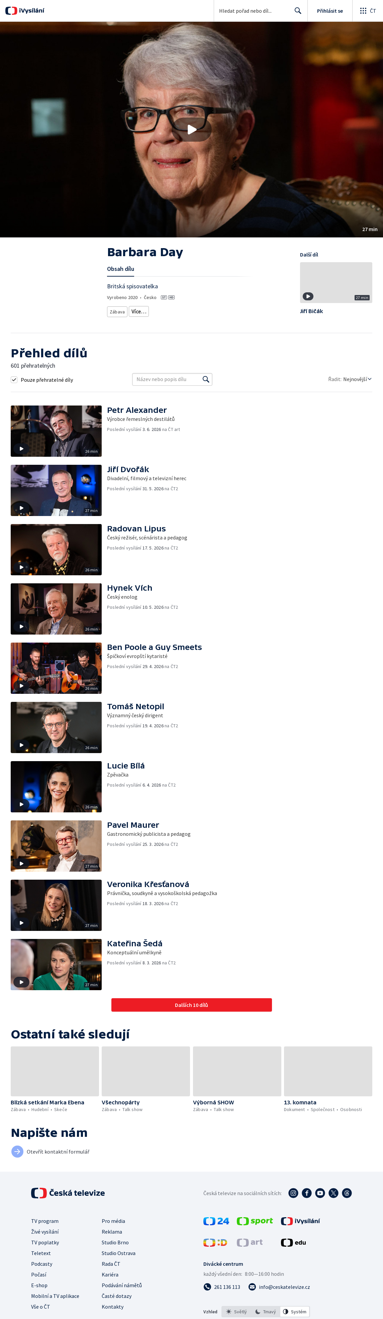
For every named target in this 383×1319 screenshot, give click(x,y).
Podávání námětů (122, 1285)
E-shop (39, 1285)
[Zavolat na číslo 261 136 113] (221, 1287)
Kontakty (112, 1306)
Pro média (113, 1221)
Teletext (41, 1253)
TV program (45, 1221)
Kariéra (110, 1274)
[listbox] (265, 1311)
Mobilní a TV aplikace (55, 1296)
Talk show (142, 310)
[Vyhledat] (206, 379)
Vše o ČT (40, 1306)
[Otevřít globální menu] (367, 10)
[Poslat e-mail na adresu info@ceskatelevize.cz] (279, 1287)
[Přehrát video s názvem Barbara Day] (192, 130)
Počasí (38, 1274)
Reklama (112, 1231)
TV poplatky (45, 1242)
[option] (236, 1312)
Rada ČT (111, 1263)
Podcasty (41, 1263)
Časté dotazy (116, 1296)
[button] (191, 129)
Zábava (118, 310)
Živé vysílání (45, 1231)
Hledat (296, 13)
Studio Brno (115, 1242)
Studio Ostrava (118, 1253)
